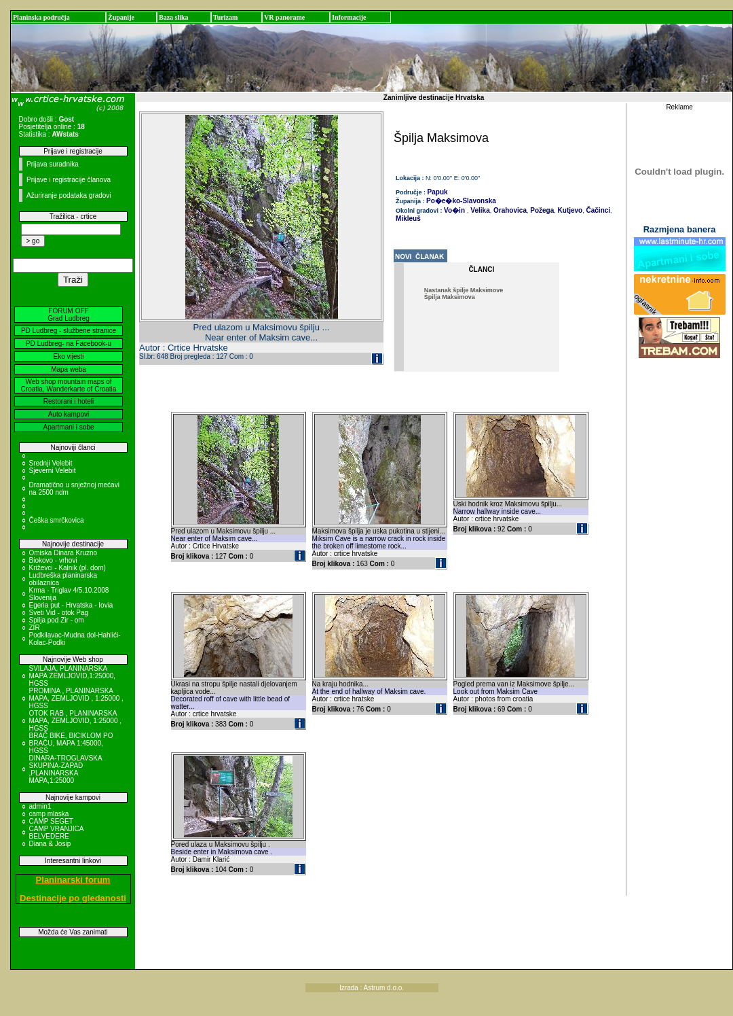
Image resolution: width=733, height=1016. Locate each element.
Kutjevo (569, 210)
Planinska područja (41, 17)
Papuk (438, 192)
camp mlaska (49, 814)
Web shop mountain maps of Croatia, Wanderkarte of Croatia (69, 385)
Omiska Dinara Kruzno (63, 553)
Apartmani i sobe (68, 427)
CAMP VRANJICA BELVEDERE (56, 832)
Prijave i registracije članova (68, 179)
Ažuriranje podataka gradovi (68, 195)
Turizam (225, 17)
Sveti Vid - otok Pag (59, 612)
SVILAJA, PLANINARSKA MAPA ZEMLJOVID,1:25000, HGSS (72, 676)
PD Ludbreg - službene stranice (68, 330)
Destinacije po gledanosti (73, 898)
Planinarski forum (73, 880)
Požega (541, 210)
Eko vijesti (68, 356)
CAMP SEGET (51, 821)
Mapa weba (68, 369)
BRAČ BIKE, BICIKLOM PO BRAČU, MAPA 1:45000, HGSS (71, 743)
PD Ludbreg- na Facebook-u (68, 343)
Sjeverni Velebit (52, 470)
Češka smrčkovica (56, 520)
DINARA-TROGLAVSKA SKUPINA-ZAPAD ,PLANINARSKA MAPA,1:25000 (65, 769)
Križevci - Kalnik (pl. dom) (67, 568)
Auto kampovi (69, 414)
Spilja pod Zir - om (56, 620)
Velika (479, 210)
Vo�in (454, 210)
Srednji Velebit (51, 463)
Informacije (349, 17)
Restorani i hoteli (68, 401)
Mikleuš (408, 218)
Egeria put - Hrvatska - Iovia (71, 605)
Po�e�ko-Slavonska (461, 201)
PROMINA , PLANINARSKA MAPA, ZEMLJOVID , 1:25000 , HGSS (76, 698)
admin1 (40, 806)
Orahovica (509, 210)
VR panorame (284, 17)
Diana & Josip (50, 843)
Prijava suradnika (52, 164)
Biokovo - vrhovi (53, 560)
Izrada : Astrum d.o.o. (371, 988)
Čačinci (597, 210)
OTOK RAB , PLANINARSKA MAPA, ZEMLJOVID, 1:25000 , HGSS (75, 721)
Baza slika (174, 17)
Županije (121, 17)
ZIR (34, 627)
